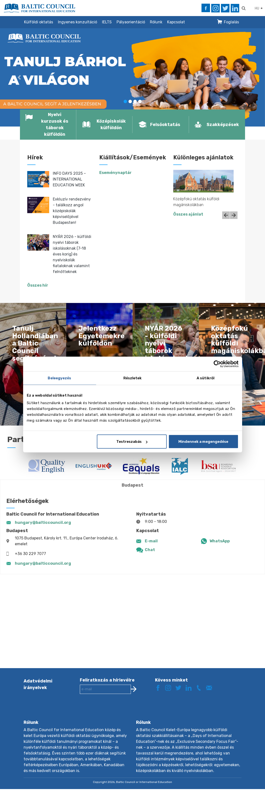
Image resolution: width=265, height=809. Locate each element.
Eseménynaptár (115, 172)
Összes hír (37, 285)
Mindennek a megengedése (203, 441)
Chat (150, 549)
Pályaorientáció (131, 22)
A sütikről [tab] (205, 378)
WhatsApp (220, 541)
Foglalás (231, 22)
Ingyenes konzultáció (77, 22)
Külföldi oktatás (38, 22)
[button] (20, 77)
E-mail (151, 541)
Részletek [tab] (132, 378)
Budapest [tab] (132, 485)
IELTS (107, 22)
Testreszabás (131, 441)
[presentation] (117, 710)
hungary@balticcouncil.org (43, 522)
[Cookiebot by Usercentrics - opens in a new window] (217, 363)
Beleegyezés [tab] (59, 378)
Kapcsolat (176, 22)
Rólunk (156, 22)
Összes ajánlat (188, 214)
